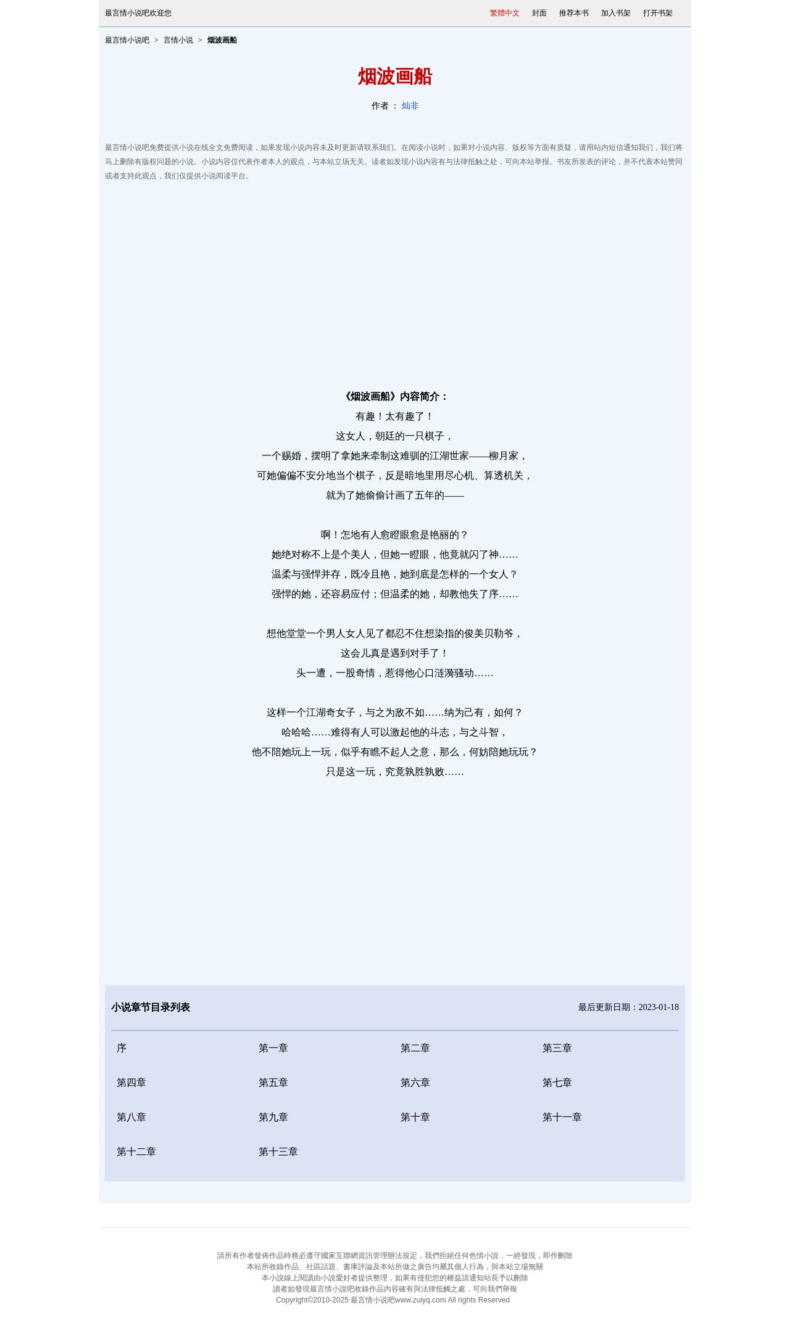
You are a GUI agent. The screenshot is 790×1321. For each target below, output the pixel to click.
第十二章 (136, 1151)
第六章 (415, 1082)
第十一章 (562, 1117)
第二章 (415, 1048)
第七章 (557, 1082)
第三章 (557, 1048)
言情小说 (178, 40)
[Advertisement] (395, 282)
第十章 (415, 1117)
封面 (539, 13)
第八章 (131, 1117)
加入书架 (616, 13)
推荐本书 (574, 13)
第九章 (273, 1117)
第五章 (273, 1082)
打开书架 (658, 13)
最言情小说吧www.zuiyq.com (398, 1300)
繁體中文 (505, 13)
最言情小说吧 (127, 40)
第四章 (131, 1082)
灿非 (410, 105)
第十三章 (278, 1151)
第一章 (273, 1048)
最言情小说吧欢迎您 (138, 13)
